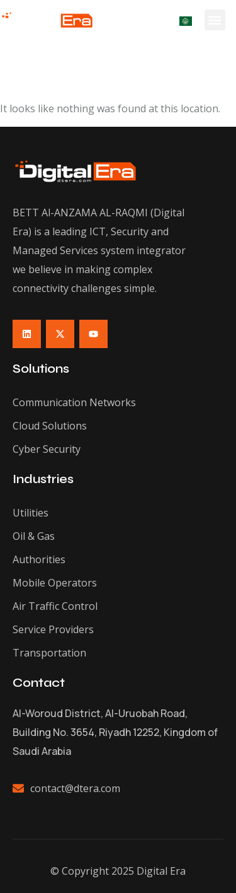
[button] (215, 19)
